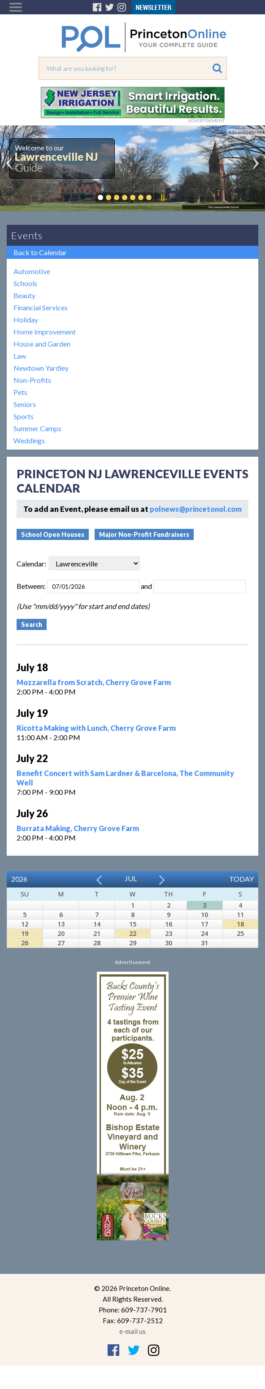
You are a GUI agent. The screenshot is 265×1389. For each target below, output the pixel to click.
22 (132, 933)
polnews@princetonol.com (196, 509)
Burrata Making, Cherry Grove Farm (78, 828)
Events (27, 235)
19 (24, 933)
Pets (20, 392)
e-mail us (132, 1331)
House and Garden (41, 343)
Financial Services (40, 307)
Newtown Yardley (41, 368)
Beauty (24, 295)
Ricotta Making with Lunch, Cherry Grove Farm (96, 728)
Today (241, 879)
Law (19, 356)
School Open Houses (52, 534)
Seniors (24, 404)
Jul (131, 878)
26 (24, 943)
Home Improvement (44, 331)
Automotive (31, 271)
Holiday (25, 319)
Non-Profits (32, 380)
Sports (23, 416)
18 (240, 924)
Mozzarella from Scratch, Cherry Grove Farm (94, 682)
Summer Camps (37, 428)
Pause (162, 197)
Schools (25, 283)
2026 (19, 879)
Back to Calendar (40, 252)
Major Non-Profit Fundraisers (144, 534)
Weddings (29, 440)
